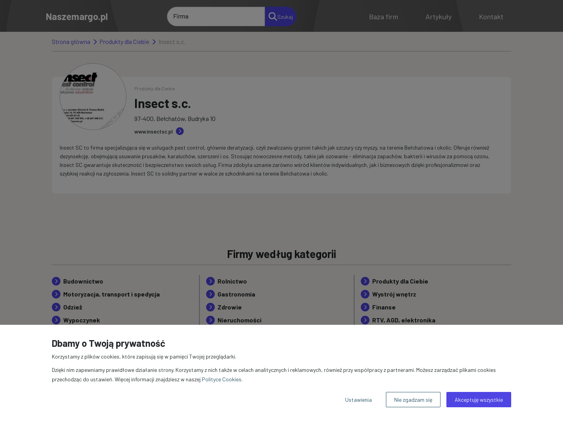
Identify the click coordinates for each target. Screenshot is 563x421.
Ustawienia (358, 399)
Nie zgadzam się (413, 399)
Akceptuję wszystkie (479, 399)
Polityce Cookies (221, 379)
